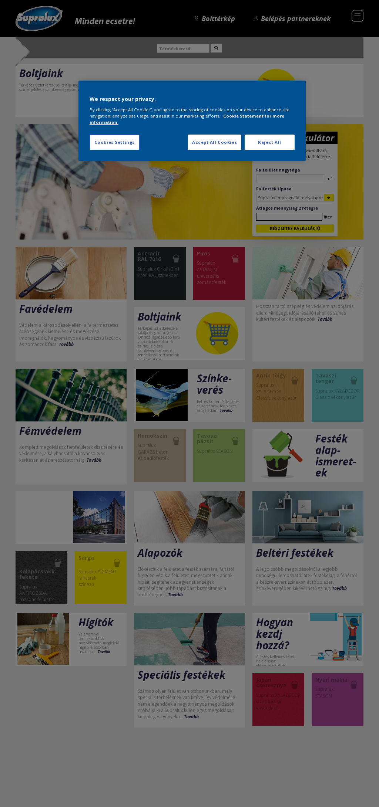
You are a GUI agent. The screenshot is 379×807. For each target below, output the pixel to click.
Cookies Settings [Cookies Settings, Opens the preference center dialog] (114, 142)
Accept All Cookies (214, 142)
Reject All (269, 142)
